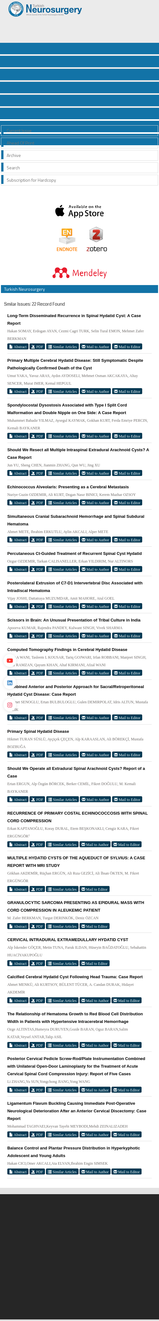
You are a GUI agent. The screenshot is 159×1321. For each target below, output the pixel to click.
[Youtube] (9, 660)
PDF (37, 346)
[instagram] (9, 705)
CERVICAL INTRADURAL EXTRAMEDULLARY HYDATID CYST (67, 939)
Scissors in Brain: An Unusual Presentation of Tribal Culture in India (74, 620)
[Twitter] (9, 638)
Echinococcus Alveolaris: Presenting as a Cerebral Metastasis (68, 487)
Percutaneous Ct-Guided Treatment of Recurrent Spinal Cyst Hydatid (74, 553)
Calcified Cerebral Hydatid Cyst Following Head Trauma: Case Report (75, 976)
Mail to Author (95, 346)
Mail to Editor (127, 346)
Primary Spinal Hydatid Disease (38, 731)
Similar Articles (62, 346)
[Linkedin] (9, 682)
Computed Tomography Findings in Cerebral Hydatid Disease (67, 649)
